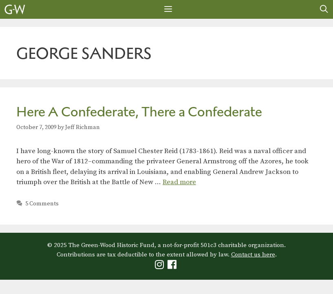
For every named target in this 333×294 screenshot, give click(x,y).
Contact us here (253, 254)
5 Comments (42, 203)
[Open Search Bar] (324, 9)
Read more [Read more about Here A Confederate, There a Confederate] (179, 182)
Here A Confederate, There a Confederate (139, 111)
